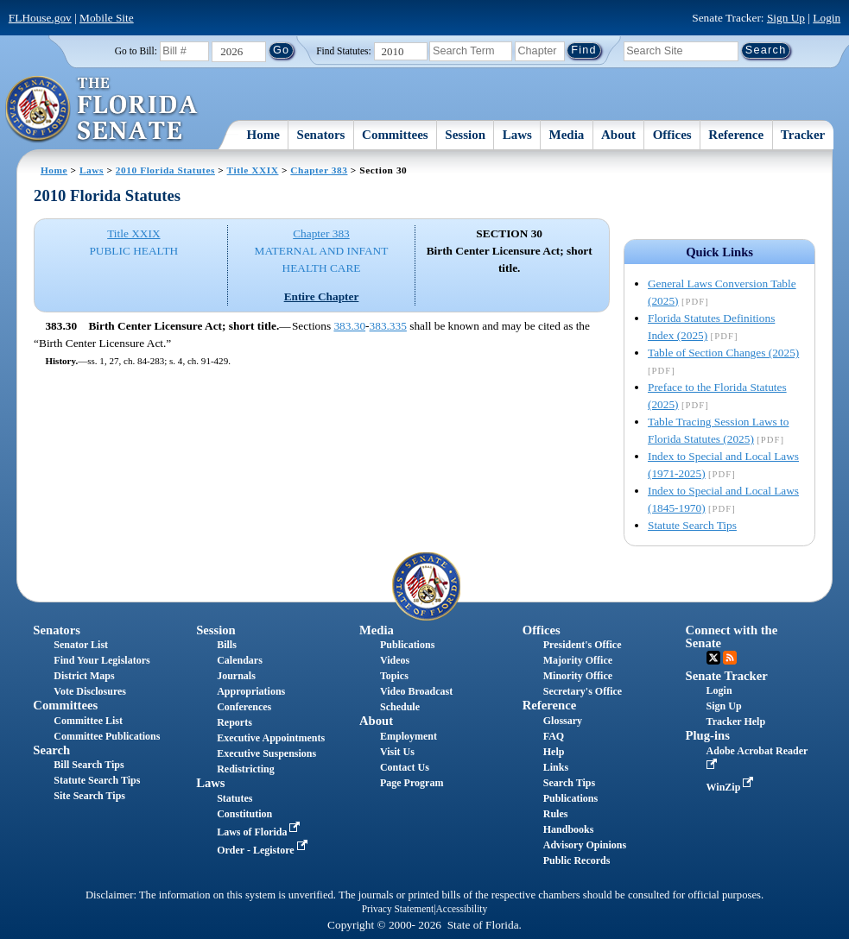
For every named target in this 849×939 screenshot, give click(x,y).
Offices (672, 135)
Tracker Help (736, 721)
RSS (730, 658)
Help (554, 752)
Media (567, 135)
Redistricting (246, 769)
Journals (236, 676)
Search (51, 750)
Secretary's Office (582, 691)
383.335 (388, 325)
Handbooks (568, 829)
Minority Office (577, 676)
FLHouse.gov (40, 17)
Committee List (88, 721)
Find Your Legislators (101, 660)
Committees (395, 135)
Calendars (240, 660)
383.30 (349, 325)
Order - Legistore (264, 850)
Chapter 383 (318, 170)
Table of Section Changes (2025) (723, 352)
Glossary (562, 721)
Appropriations (251, 691)
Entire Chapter (321, 296)
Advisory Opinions (584, 845)
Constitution (244, 814)
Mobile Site (106, 17)
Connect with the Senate (732, 636)
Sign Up (786, 17)
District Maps (84, 676)
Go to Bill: (136, 51)
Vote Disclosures (90, 691)
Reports (234, 722)
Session (465, 135)
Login (826, 17)
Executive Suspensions (266, 753)
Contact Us (404, 767)
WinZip (731, 787)
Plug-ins (708, 735)
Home (263, 135)
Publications (407, 645)
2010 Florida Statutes (165, 170)
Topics (394, 676)
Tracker (803, 135)
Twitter (713, 658)
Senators (321, 135)
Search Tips (569, 783)
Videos (394, 660)
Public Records (577, 860)
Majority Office (577, 660)
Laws (517, 135)
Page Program (411, 783)
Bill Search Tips (89, 765)
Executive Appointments (271, 738)
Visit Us (397, 752)
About (618, 135)
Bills (227, 645)
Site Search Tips (89, 796)
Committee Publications (107, 736)
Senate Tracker (727, 676)
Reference (735, 135)
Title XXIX (253, 170)
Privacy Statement (398, 909)
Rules (555, 814)
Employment (408, 736)
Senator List (81, 645)
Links (555, 767)
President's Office (582, 645)
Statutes (234, 798)
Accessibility (462, 909)
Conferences (244, 707)
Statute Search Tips (692, 525)
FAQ (553, 736)
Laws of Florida (260, 832)
